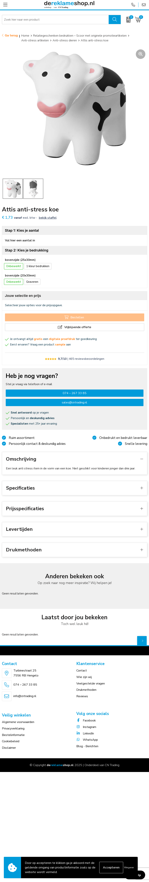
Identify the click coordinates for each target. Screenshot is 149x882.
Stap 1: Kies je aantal (22, 230)
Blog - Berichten (87, 746)
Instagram (86, 727)
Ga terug (11, 35)
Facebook (86, 720)
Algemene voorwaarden (18, 722)
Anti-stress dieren (65, 40)
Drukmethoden (86, 690)
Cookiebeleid (10, 741)
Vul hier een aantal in (20, 240)
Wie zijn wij (84, 677)
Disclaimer (9, 748)
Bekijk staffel (48, 218)
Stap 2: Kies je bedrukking (26, 250)
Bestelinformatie (13, 735)
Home (25, 36)
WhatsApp (87, 740)
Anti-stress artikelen (35, 40)
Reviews (82, 696)
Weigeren (129, 867)
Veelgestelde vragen (90, 683)
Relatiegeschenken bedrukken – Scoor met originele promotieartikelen (80, 36)
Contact (81, 670)
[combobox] (55, 19)
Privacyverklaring (13, 728)
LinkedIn (85, 733)
